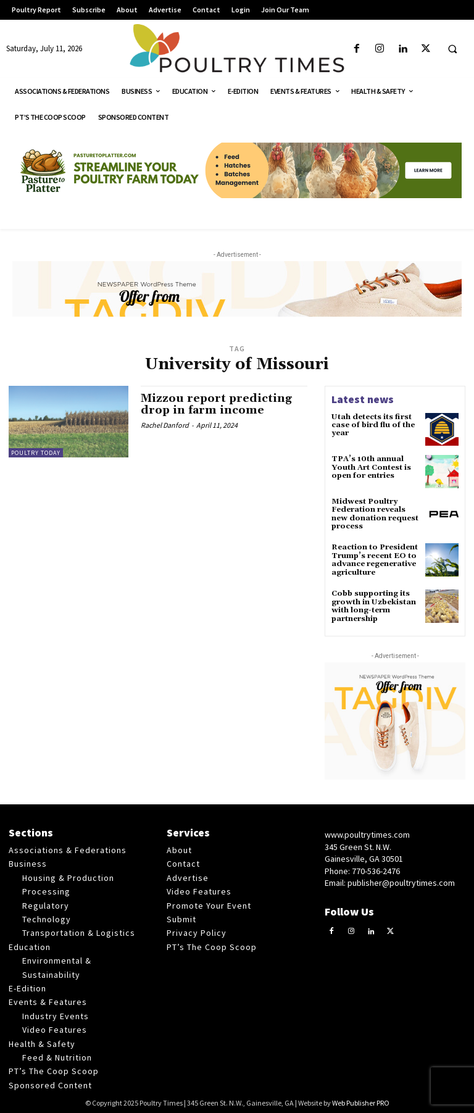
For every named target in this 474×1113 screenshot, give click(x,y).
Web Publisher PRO (360, 1101)
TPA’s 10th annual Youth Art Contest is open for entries (371, 467)
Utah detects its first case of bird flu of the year (372, 425)
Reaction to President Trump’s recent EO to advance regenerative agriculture (374, 559)
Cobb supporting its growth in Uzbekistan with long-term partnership (373, 605)
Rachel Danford (165, 425)
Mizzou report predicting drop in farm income (217, 404)
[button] (452, 49)
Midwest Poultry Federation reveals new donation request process (374, 514)
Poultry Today (35, 453)
